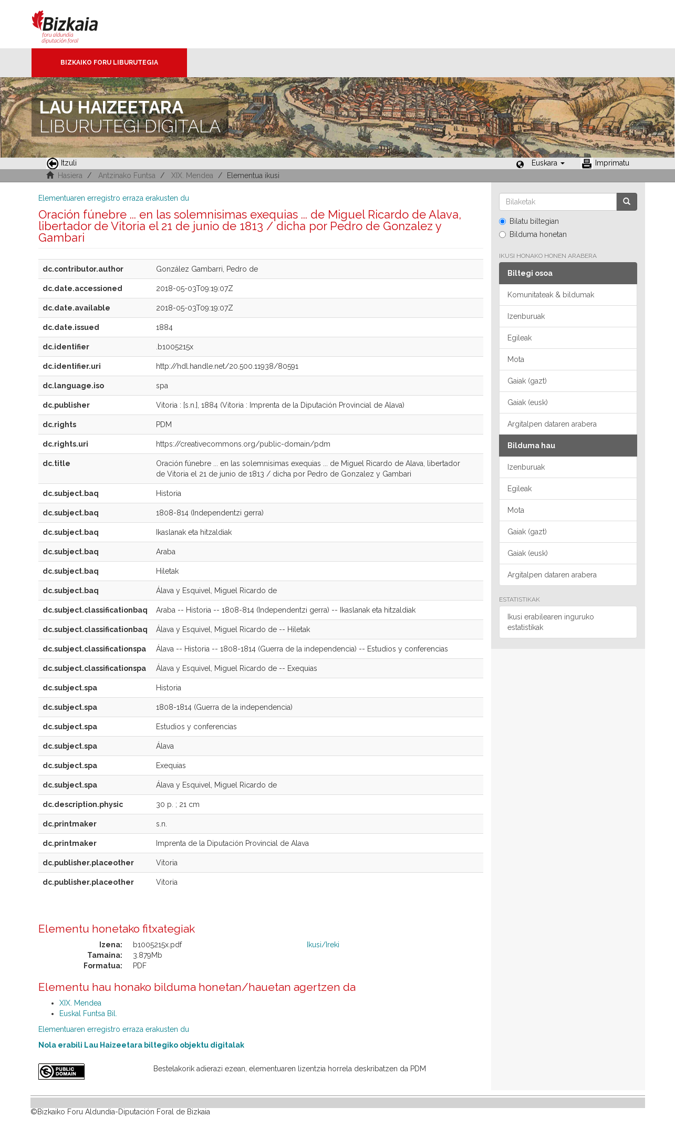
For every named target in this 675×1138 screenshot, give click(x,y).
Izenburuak (526, 316)
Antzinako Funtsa (126, 175)
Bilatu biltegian (529, 221)
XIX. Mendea (192, 175)
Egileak (519, 338)
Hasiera (70, 175)
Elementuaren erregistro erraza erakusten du (113, 198)
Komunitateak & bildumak (550, 295)
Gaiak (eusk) (527, 402)
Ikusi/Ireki (323, 944)
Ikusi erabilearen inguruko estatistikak (550, 622)
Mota (515, 359)
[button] (548, 163)
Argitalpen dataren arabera (552, 424)
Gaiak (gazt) (527, 381)
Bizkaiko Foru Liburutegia (109, 62)
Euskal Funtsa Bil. (88, 1013)
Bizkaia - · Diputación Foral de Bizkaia (76, 24)
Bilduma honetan (533, 234)
